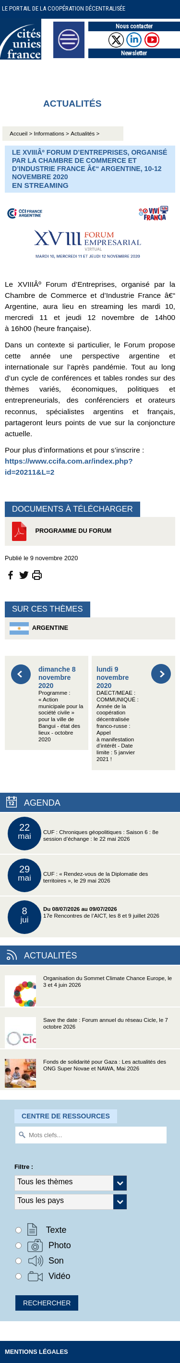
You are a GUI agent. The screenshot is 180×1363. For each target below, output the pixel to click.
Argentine (39, 628)
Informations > (51, 133)
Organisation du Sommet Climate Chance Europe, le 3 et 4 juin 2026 (88, 991)
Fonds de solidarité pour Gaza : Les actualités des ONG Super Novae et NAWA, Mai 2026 (85, 1074)
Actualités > (85, 133)
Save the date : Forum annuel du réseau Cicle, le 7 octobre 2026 (86, 1032)
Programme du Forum (60, 531)
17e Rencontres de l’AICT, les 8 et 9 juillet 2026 (83, 917)
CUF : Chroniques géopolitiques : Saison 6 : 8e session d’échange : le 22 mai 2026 (83, 833)
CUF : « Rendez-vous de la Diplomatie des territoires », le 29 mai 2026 (78, 875)
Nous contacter (134, 26)
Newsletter (134, 53)
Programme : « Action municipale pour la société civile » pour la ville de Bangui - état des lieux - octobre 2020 (60, 703)
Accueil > (22, 133)
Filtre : (23, 1166)
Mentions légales (36, 1351)
